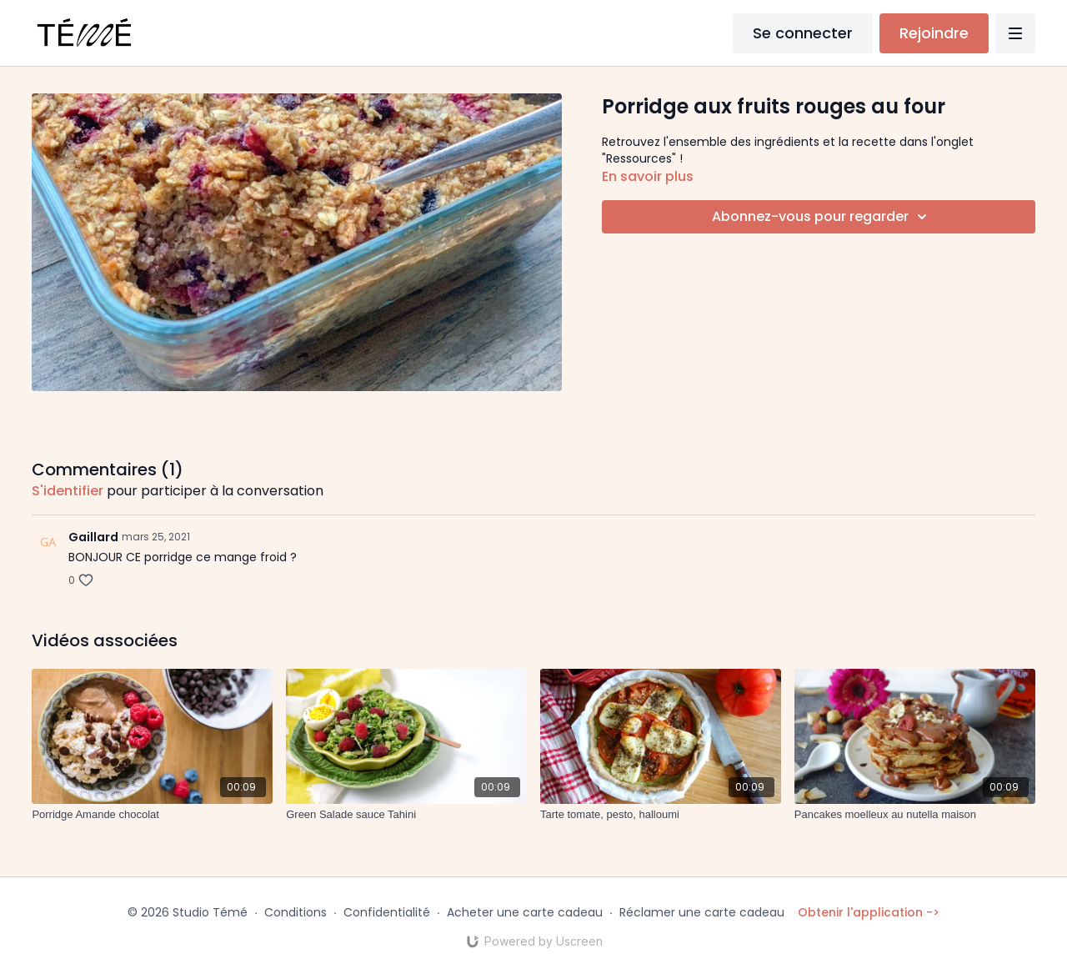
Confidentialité (386, 912)
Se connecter (803, 33)
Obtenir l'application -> (868, 912)
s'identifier (67, 490)
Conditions (295, 912)
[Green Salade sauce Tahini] (406, 814)
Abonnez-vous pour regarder (822, 217)
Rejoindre (934, 33)
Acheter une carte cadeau (525, 912)
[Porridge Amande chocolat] (152, 814)
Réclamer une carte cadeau (701, 912)
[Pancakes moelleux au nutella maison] (914, 814)
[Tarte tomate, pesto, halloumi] (660, 814)
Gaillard (93, 537)
